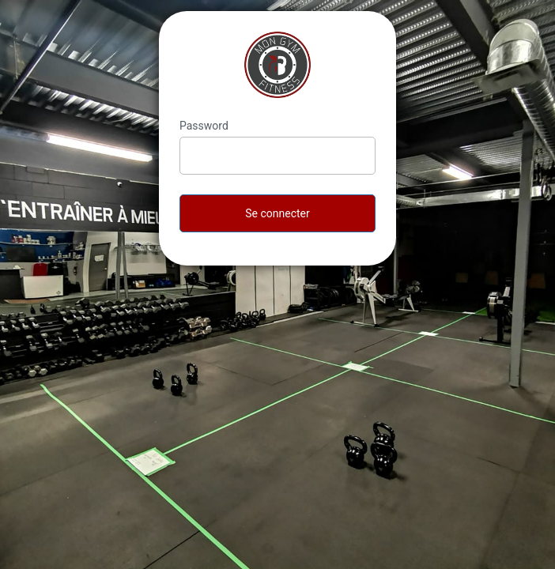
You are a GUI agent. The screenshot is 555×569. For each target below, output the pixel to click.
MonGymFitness (277, 65)
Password (203, 125)
